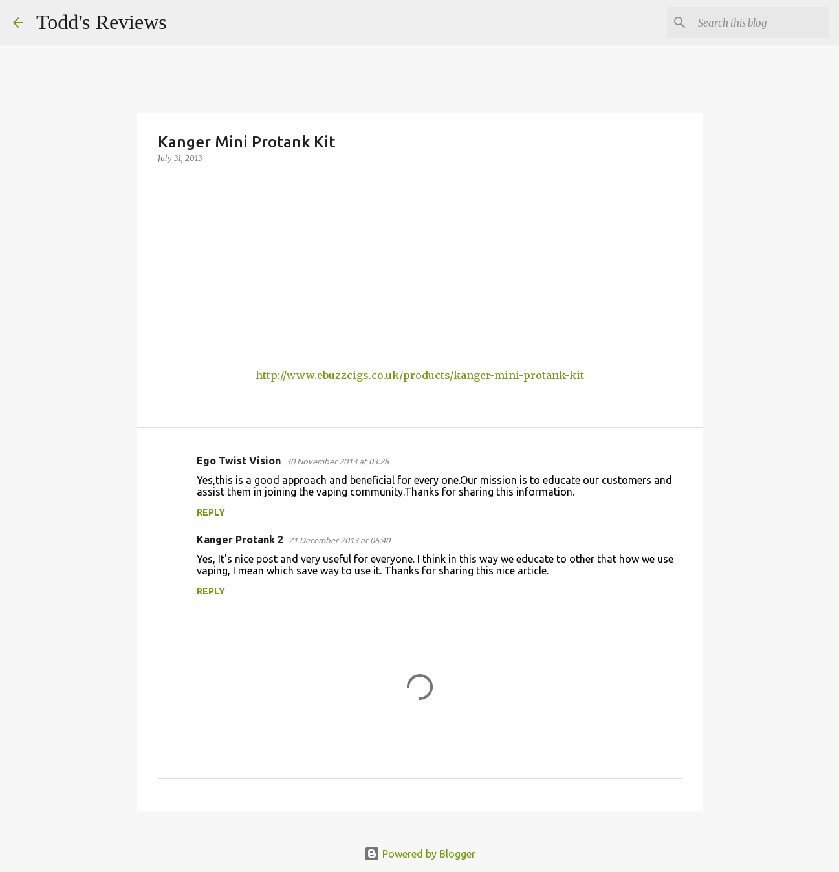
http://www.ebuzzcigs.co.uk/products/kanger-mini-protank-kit (420, 375)
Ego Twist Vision (239, 460)
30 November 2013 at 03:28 (337, 461)
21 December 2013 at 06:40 (339, 540)
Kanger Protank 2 (240, 539)
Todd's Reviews (101, 22)
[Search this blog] (761, 22)
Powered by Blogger (419, 854)
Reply (211, 512)
